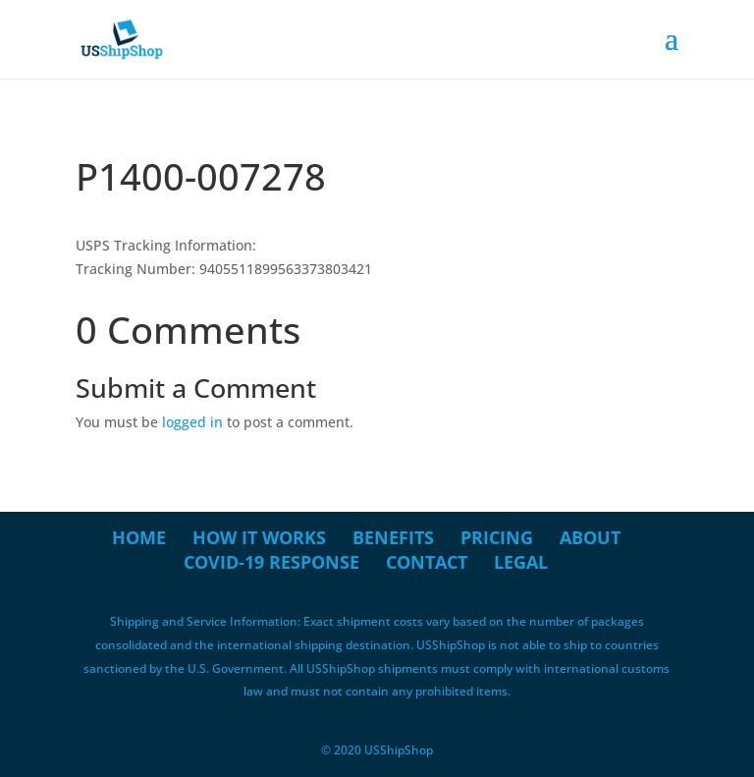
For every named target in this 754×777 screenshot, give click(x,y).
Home (139, 537)
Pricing (496, 537)
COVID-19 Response (271, 562)
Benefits (393, 537)
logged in (192, 422)
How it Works (259, 537)
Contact (426, 562)
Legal (521, 562)
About (590, 537)
